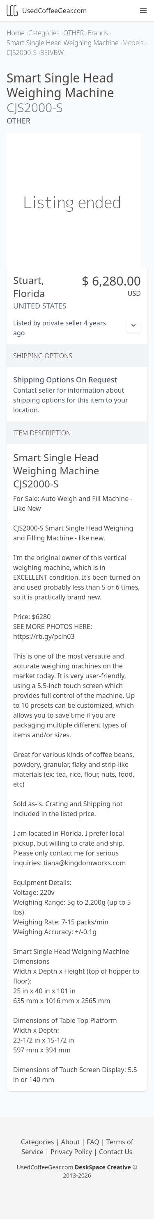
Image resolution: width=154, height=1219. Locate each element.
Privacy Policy (72, 1151)
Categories (38, 1141)
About (71, 1141)
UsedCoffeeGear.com (47, 10)
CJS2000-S (35, 107)
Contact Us (115, 1151)
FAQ (94, 1141)
